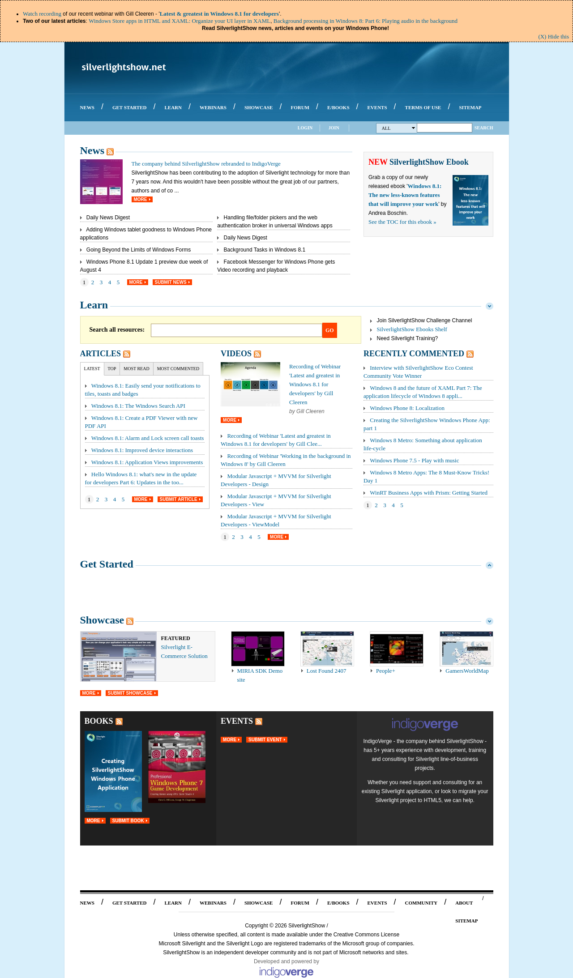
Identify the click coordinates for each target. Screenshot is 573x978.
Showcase (102, 620)
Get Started (106, 564)
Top (112, 368)
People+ (385, 670)
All (398, 128)
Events (237, 721)
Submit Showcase (130, 693)
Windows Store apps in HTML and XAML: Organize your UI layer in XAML (179, 20)
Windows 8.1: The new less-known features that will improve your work (404, 195)
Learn (94, 305)
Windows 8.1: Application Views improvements (147, 462)
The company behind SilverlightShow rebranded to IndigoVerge (206, 163)
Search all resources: (117, 329)
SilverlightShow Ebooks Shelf (412, 329)
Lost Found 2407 (326, 670)
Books (99, 721)
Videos (236, 353)
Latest (92, 368)
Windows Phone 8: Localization (407, 408)
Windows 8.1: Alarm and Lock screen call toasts (147, 438)
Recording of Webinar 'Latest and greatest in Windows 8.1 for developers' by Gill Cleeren (315, 384)
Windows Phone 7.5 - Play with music (414, 460)
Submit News (171, 282)
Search (484, 127)
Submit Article (178, 499)
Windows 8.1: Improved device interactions (142, 450)
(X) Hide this (553, 36)
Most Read (136, 368)
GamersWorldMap (466, 670)
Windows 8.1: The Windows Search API (138, 405)
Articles (100, 353)
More (140, 199)
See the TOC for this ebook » (402, 221)
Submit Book (128, 820)
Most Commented (178, 368)
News (92, 150)
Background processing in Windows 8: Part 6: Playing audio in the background (366, 20)
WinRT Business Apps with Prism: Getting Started (428, 492)
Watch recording (42, 13)
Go (329, 330)
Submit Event (265, 739)
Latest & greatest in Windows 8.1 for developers (219, 13)
